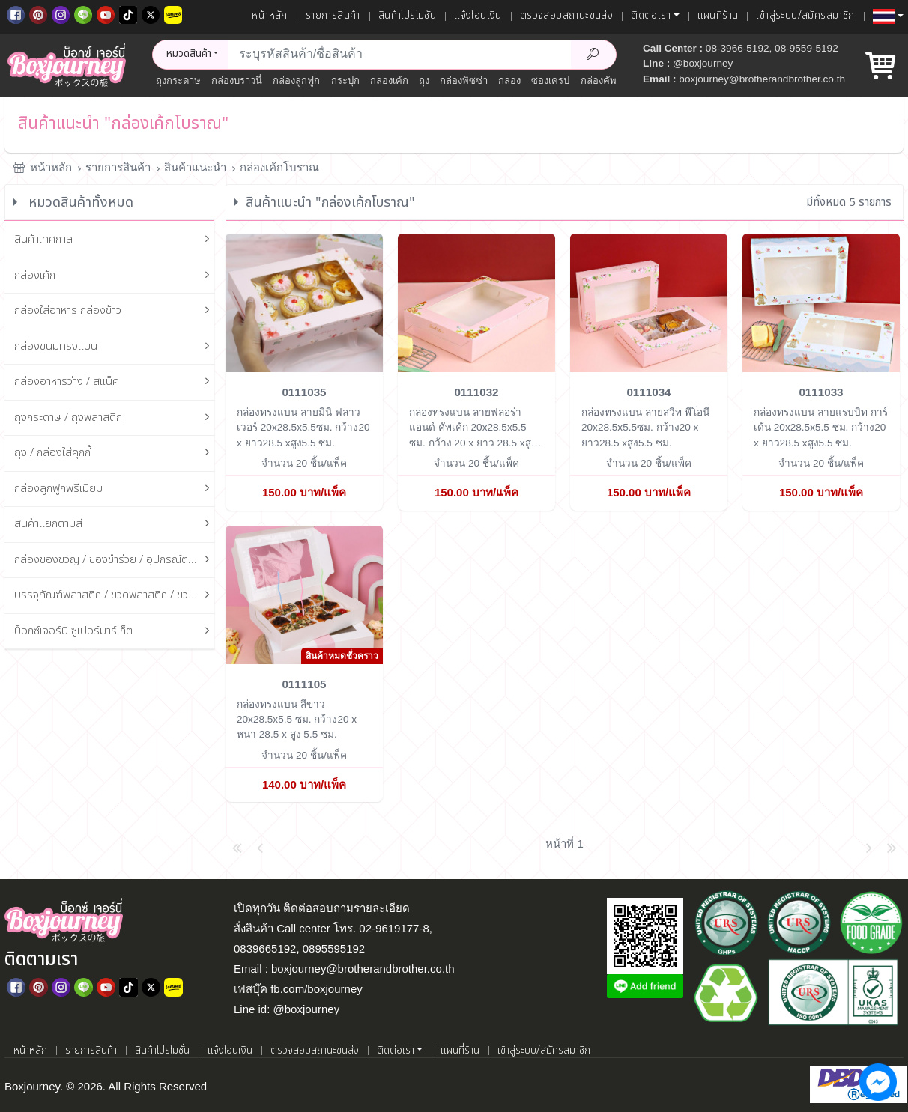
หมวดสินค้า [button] (188, 53)
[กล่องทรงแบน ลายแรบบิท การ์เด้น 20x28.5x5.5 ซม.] (821, 302)
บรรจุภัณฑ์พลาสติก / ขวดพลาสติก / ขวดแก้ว (114, 595)
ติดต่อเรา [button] (651, 15)
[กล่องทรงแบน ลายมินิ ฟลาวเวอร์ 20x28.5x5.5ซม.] (304, 302)
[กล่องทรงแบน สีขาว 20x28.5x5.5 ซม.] (304, 593)
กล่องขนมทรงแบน (114, 347)
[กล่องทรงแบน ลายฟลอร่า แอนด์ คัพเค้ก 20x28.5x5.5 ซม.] (476, 302)
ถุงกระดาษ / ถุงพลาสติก (114, 418)
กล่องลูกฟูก (296, 80)
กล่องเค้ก (389, 80)
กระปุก (345, 80)
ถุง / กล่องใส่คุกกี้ (114, 453)
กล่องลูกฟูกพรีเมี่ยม (114, 489)
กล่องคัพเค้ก (606, 80)
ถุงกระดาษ (178, 80)
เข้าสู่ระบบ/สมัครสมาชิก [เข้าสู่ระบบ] (805, 15)
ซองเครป (550, 80)
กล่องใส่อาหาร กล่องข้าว (114, 311)
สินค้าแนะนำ (195, 167)
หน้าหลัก (269, 15)
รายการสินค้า (333, 15)
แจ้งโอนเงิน (478, 15)
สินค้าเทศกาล (114, 240)
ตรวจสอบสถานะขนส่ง (566, 15)
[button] (888, 16)
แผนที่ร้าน (718, 15)
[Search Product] (593, 54)
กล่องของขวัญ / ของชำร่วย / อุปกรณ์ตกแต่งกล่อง (114, 560)
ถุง (424, 80)
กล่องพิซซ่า (464, 80)
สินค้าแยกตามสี (114, 524)
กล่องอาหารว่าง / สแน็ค (114, 382)
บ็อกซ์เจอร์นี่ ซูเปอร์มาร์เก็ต (114, 631)
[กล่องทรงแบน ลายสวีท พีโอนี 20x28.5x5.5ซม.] (648, 302)
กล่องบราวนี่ (236, 80)
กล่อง (509, 80)
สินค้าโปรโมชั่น (407, 15)
